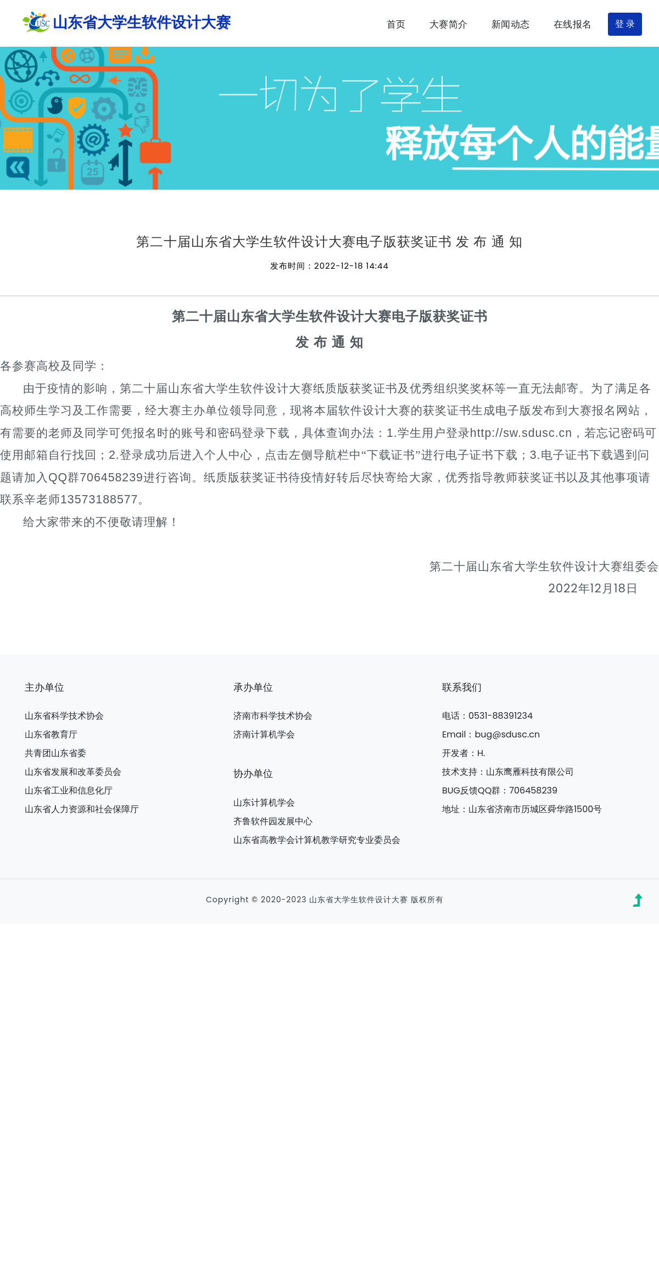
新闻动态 (511, 24)
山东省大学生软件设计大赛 (124, 23)
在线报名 (573, 24)
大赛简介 (448, 24)
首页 (396, 24)
